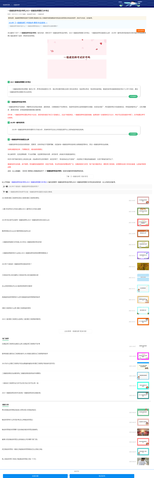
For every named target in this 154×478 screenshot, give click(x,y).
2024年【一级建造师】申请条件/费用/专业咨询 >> (28, 23)
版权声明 (76, 471)
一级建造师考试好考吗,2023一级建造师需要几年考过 (28, 182)
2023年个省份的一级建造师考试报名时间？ (24, 186)
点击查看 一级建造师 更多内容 (75, 331)
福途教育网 (6, 5)
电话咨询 (102, 476)
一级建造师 (16, 5)
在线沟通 (35, 476)
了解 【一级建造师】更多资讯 (77, 176)
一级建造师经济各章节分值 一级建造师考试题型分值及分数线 (30, 192)
